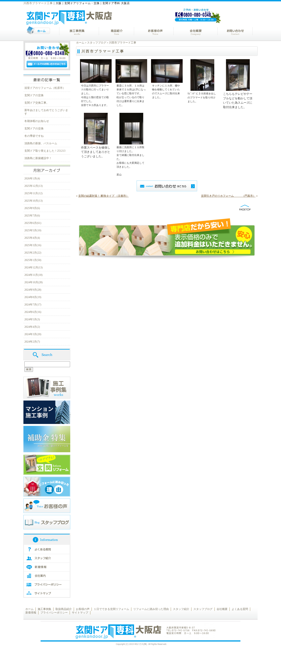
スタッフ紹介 (181, 609)
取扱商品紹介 (63, 609)
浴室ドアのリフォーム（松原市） (44, 87)
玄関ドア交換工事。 (36, 102)
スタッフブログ (96, 42)
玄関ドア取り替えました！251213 (44, 150)
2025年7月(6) (32, 215)
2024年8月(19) (32, 297)
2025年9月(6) (32, 208)
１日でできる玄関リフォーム (111, 609)
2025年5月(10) (32, 230)
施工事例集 (44, 609)
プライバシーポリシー (54, 612)
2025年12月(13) (33, 185)
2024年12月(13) (33, 267)
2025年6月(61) (32, 223)
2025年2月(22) (32, 252)
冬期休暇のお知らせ (36, 121)
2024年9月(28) (32, 289)
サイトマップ (80, 612)
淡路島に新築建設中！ (38, 158)
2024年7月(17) (32, 304)
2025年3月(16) (32, 245)
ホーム (80, 42)
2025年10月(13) (33, 200)
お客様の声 (83, 609)
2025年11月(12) (33, 193)
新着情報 (30, 612)
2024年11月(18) (33, 274)
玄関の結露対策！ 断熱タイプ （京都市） (103, 195)
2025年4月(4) (32, 237)
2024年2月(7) (32, 341)
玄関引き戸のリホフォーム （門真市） (228, 195)
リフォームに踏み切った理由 (151, 609)
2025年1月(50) (32, 260)
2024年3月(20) (32, 334)
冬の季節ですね (34, 135)
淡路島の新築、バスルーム (40, 143)
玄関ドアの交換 (34, 95)
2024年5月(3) (32, 319)
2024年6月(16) (32, 312)
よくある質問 (240, 609)
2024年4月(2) (32, 326)
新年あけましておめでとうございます (46, 112)
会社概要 (222, 609)
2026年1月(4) (32, 178)
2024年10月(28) (33, 282)
